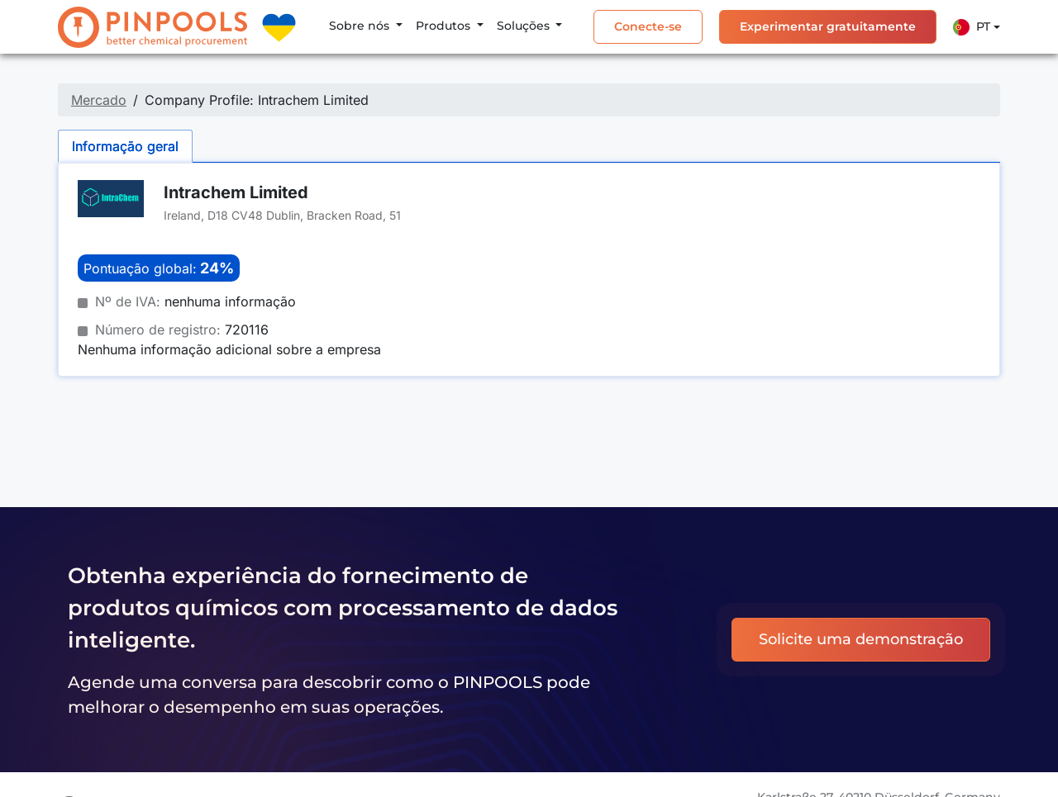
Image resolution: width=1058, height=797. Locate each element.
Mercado (98, 100)
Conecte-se (648, 26)
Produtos (445, 25)
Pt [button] (971, 27)
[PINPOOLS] (152, 27)
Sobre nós (361, 25)
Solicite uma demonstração (861, 639)
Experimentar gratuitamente (828, 26)
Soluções (525, 25)
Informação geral (125, 146)
